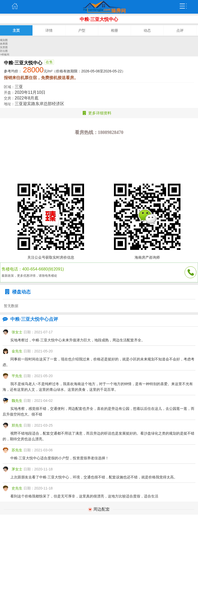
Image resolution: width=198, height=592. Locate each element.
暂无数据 (11, 306)
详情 (49, 30)
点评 (180, 30)
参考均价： (13, 71)
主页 (15, 6)
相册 (114, 30)
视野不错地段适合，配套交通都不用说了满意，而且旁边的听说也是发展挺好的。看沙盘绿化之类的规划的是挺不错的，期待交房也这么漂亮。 (98, 436)
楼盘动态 (17, 291)
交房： (9, 98)
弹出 (183, 6)
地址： (9, 104)
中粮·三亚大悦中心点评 (29, 319)
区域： (9, 87)
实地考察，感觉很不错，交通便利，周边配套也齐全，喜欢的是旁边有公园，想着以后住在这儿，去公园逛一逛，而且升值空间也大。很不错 (98, 411)
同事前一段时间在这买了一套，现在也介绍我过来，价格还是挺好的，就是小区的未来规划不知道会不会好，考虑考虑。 (98, 362)
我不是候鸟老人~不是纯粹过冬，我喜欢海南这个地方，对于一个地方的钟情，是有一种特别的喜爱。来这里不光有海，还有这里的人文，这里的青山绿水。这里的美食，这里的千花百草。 (98, 387)
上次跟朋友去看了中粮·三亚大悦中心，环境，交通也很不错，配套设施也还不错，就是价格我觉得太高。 (93, 477)
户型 (81, 30)
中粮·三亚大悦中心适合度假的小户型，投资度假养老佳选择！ (59, 458)
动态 (147, 30)
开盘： (9, 92)
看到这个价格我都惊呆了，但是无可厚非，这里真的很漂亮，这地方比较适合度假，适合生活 (84, 496)
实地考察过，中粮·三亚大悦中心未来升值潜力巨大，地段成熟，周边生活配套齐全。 (77, 340)
